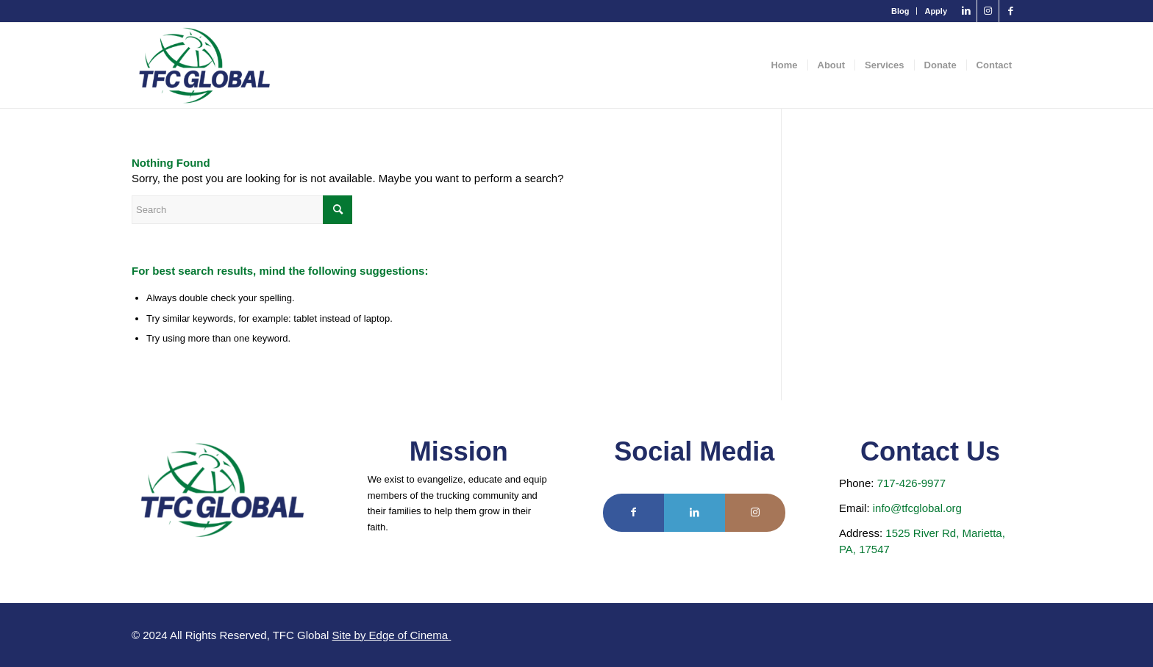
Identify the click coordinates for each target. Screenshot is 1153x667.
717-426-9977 (911, 483)
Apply (935, 11)
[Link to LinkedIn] (966, 11)
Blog (900, 11)
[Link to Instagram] (988, 11)
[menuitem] (900, 11)
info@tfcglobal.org (917, 508)
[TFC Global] (205, 65)
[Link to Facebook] (1010, 11)
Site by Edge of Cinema (391, 635)
